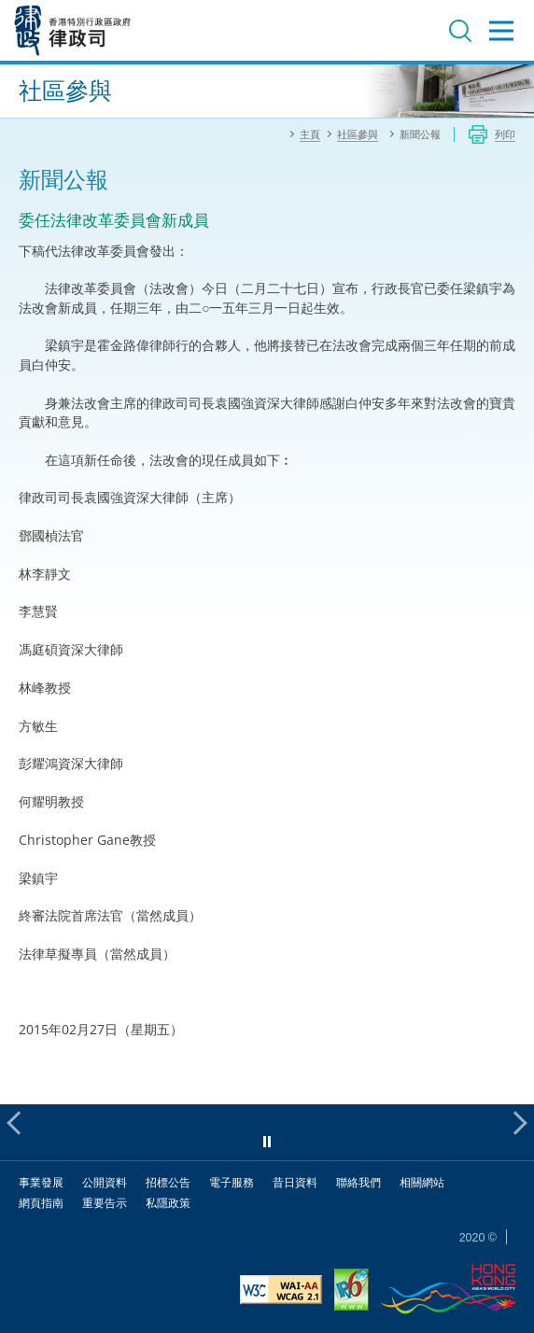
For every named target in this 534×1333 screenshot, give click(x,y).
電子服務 (231, 1182)
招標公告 (168, 1182)
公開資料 (104, 1182)
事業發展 (41, 1182)
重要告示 (104, 1203)
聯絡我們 (358, 1182)
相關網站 (422, 1182)
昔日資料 (295, 1182)
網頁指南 (41, 1203)
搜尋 (460, 31)
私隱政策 (168, 1203)
